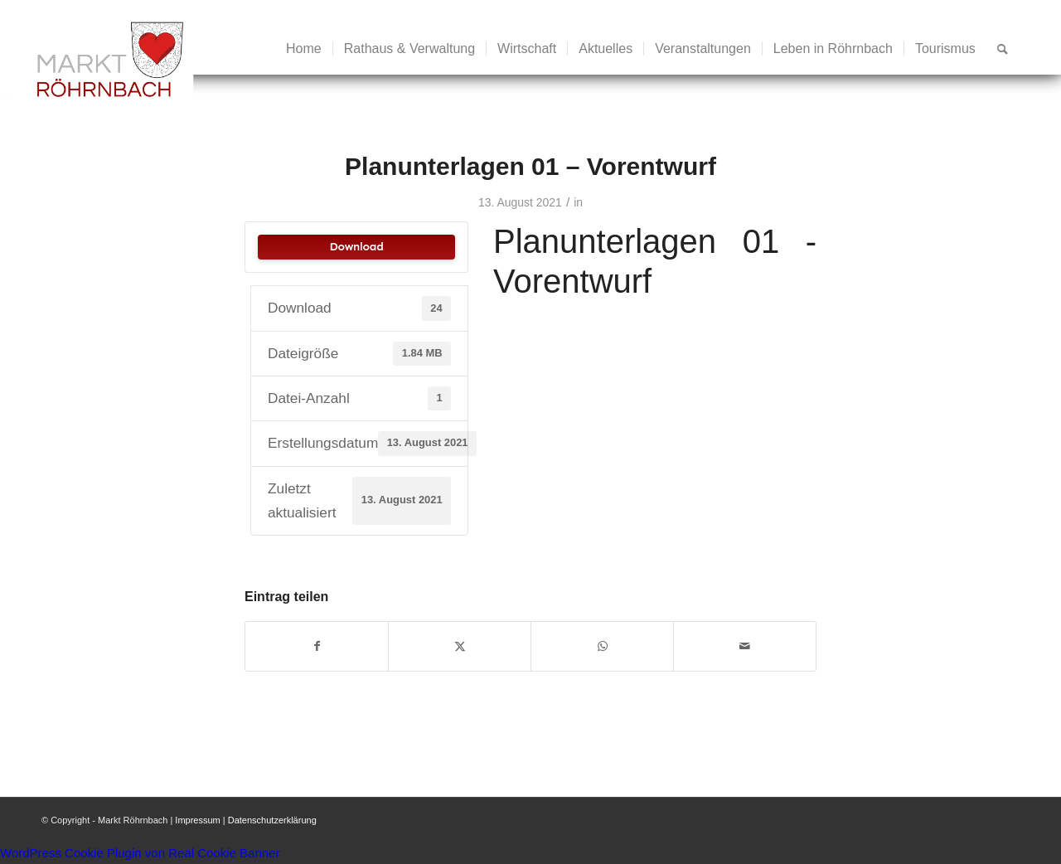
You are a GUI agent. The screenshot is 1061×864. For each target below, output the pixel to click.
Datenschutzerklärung (272, 820)
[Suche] (1002, 49)
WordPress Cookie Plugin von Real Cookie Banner (139, 853)
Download (356, 247)
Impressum (197, 820)
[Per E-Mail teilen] (745, 646)
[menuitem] (303, 49)
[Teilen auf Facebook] (316, 646)
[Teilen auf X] (459, 646)
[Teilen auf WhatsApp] (602, 646)
